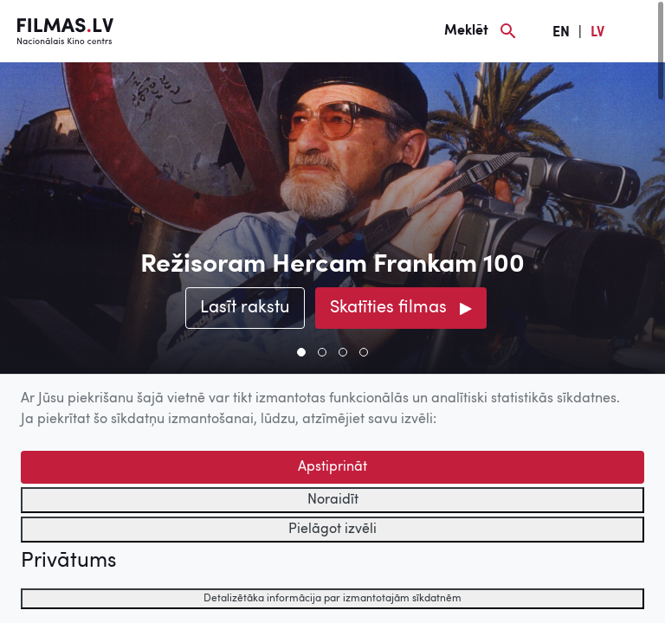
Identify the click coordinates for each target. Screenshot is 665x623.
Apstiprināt (332, 467)
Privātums (68, 561)
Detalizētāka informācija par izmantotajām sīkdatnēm (332, 599)
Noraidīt (332, 500)
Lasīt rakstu (245, 308)
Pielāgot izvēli (332, 529)
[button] (301, 352)
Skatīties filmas (388, 308)
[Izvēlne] (639, 31)
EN (561, 33)
